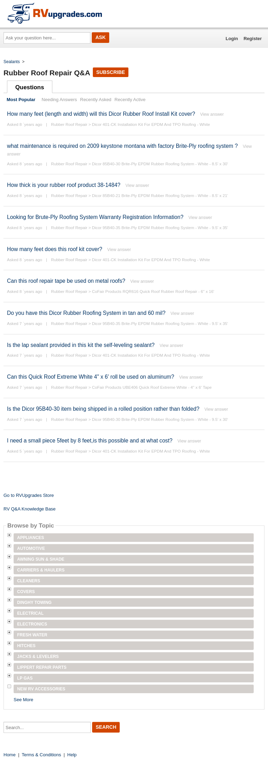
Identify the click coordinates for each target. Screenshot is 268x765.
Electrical (30, 613)
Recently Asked (96, 99)
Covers (26, 591)
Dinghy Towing (34, 602)
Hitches (26, 645)
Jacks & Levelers (38, 656)
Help (72, 754)
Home (9, 754)
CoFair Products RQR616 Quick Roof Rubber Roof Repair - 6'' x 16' (153, 291)
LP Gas (24, 678)
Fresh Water (32, 635)
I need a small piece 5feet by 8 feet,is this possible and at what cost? (89, 441)
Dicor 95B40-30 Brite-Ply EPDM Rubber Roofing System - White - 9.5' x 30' (160, 419)
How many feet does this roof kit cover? (55, 249)
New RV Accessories (41, 689)
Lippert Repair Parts (42, 667)
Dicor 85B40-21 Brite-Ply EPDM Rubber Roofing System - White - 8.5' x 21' (160, 195)
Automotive (31, 548)
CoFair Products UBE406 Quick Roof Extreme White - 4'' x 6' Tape (152, 387)
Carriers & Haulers (41, 570)
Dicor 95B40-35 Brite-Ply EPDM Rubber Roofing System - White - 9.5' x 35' (160, 227)
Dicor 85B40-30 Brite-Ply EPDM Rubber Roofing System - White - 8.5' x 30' (160, 163)
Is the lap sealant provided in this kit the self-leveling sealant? (81, 345)
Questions (29, 87)
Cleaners (28, 580)
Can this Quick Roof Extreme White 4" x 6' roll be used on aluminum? (90, 377)
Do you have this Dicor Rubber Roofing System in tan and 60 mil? (86, 313)
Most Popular (21, 99)
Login (232, 38)
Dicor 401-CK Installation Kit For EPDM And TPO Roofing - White (151, 124)
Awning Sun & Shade (40, 559)
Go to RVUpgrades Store (28, 495)
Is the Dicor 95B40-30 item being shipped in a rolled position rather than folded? (103, 409)
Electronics (32, 624)
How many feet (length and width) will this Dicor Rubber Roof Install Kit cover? (101, 114)
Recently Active (130, 99)
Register (253, 38)
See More (23, 699)
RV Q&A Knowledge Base (29, 509)
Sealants (11, 61)
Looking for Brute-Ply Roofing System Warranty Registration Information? (95, 217)
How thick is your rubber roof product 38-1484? (63, 185)
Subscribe (110, 72)
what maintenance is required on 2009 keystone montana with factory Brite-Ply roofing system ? (122, 146)
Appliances (30, 537)
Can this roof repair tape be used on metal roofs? (66, 281)
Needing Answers (59, 99)
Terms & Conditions (41, 754)
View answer (212, 114)
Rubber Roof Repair (69, 124)
